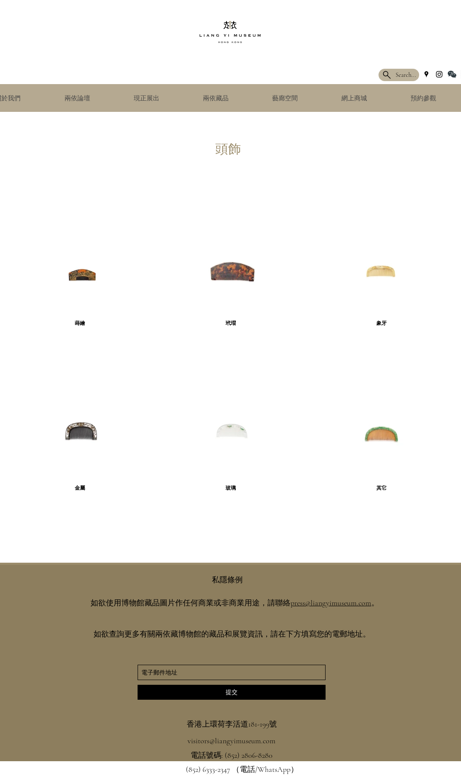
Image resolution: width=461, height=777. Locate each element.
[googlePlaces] (426, 74)
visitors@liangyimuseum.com (232, 740)
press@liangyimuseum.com (331, 603)
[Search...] (399, 75)
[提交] (232, 692)
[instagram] (439, 74)
